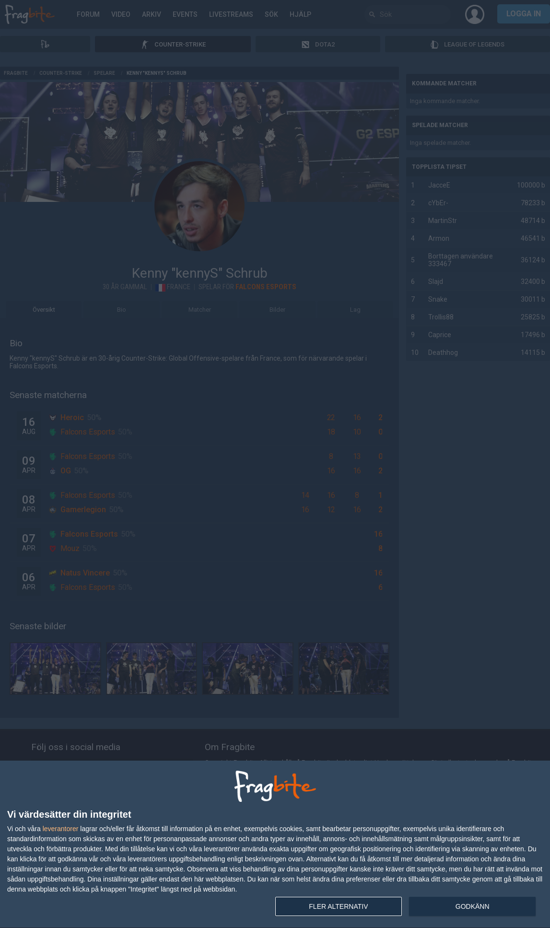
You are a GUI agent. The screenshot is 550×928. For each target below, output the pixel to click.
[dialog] (275, 844)
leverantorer (61, 828)
